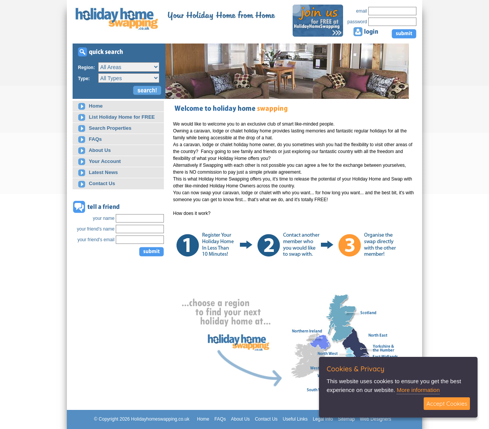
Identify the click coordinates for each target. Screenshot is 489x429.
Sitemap (346, 419)
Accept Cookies (446, 403)
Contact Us (96, 184)
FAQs (90, 139)
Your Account (99, 161)
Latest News (98, 172)
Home (90, 106)
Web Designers (375, 419)
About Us (94, 150)
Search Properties (104, 128)
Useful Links (295, 419)
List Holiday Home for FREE (116, 117)
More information (418, 390)
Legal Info (323, 419)
